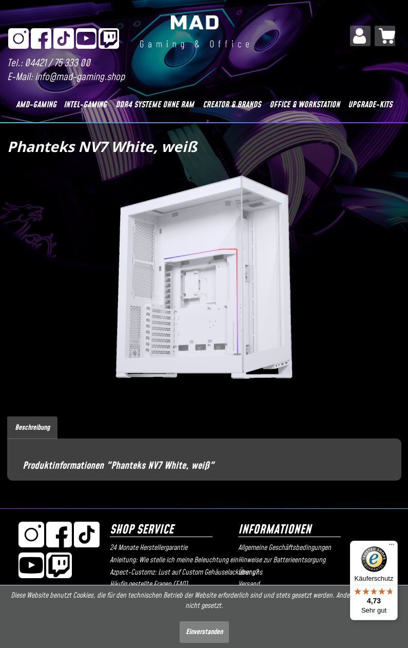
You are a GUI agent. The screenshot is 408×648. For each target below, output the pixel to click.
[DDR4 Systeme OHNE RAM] (155, 104)
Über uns (250, 572)
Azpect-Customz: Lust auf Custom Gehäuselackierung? (171, 572)
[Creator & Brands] (232, 104)
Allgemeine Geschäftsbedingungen (284, 548)
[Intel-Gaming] (85, 104)
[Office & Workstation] (304, 104)
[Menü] (391, 547)
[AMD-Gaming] (36, 104)
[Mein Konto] (360, 36)
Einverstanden (204, 632)
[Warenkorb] (385, 36)
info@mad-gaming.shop (80, 77)
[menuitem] (360, 36)
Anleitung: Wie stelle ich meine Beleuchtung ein (171, 560)
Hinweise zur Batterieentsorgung (281, 560)
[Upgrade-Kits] (370, 104)
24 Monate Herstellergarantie (148, 548)
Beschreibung (32, 428)
